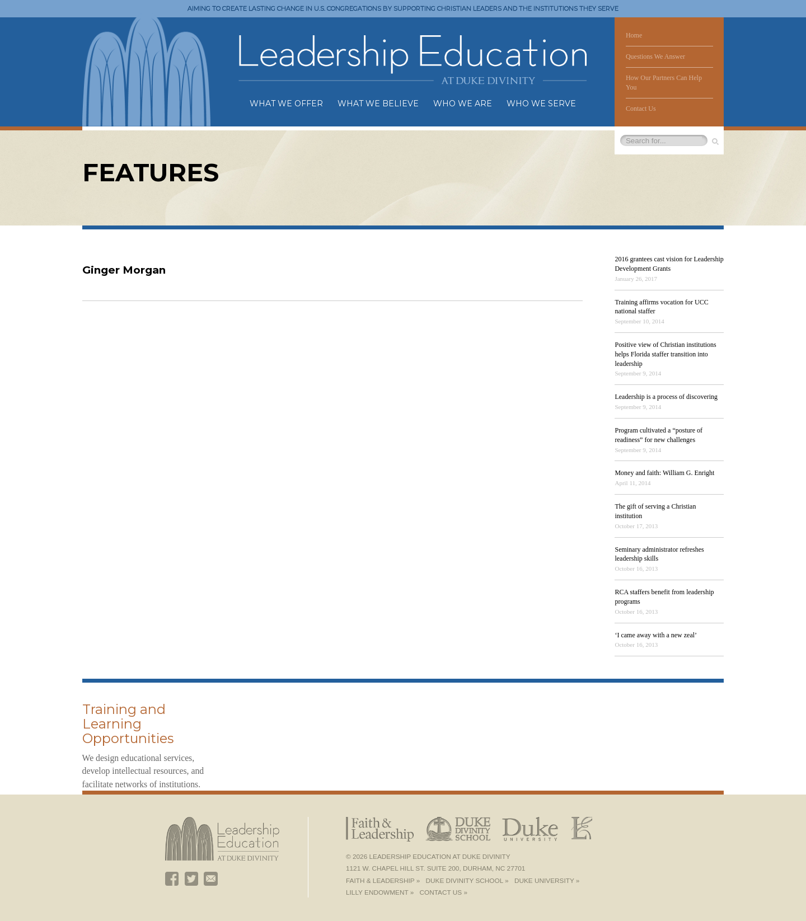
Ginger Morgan (124, 270)
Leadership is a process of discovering (666, 397)
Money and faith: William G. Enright (664, 473)
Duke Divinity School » (467, 881)
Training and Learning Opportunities (128, 723)
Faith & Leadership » (383, 881)
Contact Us (641, 108)
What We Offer (286, 103)
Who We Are (462, 103)
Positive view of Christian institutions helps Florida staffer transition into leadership (665, 354)
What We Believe (378, 103)
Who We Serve (541, 103)
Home (634, 35)
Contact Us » (443, 892)
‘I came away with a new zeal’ (656, 635)
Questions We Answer (655, 56)
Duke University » (546, 881)
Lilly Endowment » (380, 892)
